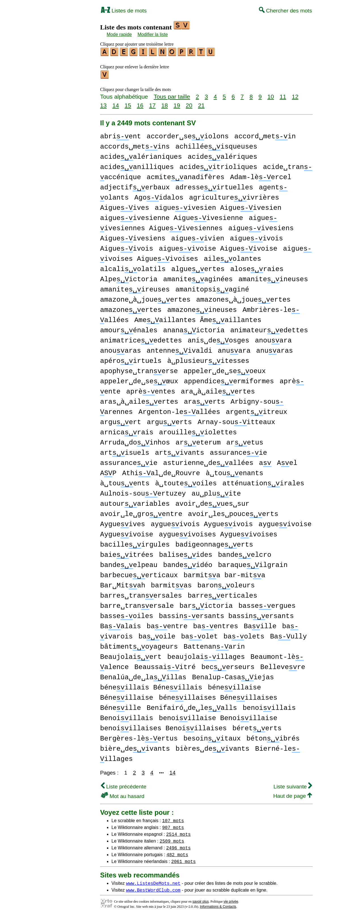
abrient (120, 134)
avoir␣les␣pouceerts (233, 512)
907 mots (173, 825)
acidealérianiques (141, 155)
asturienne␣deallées (208, 461)
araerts (204, 400)
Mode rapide (119, 34)
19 (177, 103)
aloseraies (257, 267)
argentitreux (256, 410)
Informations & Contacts (218, 905)
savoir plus (201, 900)
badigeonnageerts (214, 543)
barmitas (171, 584)
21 (201, 103)
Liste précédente (123, 785)
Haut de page (292, 794)
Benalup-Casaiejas (233, 675)
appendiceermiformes (229, 379)
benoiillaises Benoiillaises (163, 726)
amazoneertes (131, 308)
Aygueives (122, 522)
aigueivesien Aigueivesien (218, 206)
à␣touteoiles (186, 481)
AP (108, 471)
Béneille (120, 706)
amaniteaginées (198, 277)
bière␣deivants (135, 747)
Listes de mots (124, 11)
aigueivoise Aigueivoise (218, 247)
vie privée (230, 900)
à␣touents (124, 481)
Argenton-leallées (179, 410)
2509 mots (172, 839)
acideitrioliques (218, 165)
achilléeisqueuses (216, 145)
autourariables (135, 502)
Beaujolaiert (131, 655)
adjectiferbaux (135, 186)
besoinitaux (212, 737)
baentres (215, 624)
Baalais (120, 624)
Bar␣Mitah (122, 584)
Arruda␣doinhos (135, 441)
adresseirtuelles (214, 186)
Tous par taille (172, 95)
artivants (179, 451)
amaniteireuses (135, 288)
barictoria (206, 604)
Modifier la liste (153, 34)
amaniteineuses (273, 277)
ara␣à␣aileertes (218, 390)
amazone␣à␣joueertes (145, 298)
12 (295, 95)
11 (283, 95)
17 (152, 103)
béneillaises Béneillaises (218, 696)
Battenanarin (214, 645)
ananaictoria (194, 328)
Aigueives (124, 206)
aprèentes (150, 390)
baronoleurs (226, 584)
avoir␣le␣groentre (141, 512)
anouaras (120, 349)
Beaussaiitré (165, 665)
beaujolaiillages (206, 655)
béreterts (256, 726)
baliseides (185, 553)
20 (189, 103)
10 (270, 95)
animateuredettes (269, 328)
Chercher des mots (285, 11)
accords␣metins (135, 145)
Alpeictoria (128, 277)
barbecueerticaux (139, 573)
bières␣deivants (212, 747)
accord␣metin (265, 134)
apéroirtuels (131, 359)
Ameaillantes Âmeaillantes (197, 318)
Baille (260, 624)
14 (115, 103)
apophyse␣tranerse (139, 369)
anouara (273, 339)
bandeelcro (244, 553)
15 (127, 103)
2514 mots (178, 832)
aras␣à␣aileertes (139, 400)
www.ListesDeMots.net (153, 881)
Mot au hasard (122, 794)
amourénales (128, 328)
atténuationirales (263, 481)
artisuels (124, 451)
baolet (199, 635)
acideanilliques (137, 165)
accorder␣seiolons (188, 134)
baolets (243, 635)
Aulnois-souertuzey (143, 492)
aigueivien (197, 237)
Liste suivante (292, 785)
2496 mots (178, 846)
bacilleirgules (135, 543)
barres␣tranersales (141, 594)
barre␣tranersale (137, 604)
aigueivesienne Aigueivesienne (171, 216)
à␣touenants (234, 471)
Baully (288, 635)
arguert (120, 420)
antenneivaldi (179, 349)
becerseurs (228, 665)
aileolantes (232, 257)
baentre (167, 624)
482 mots (177, 853)
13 (103, 103)
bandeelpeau (128, 563)
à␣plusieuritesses (208, 359)
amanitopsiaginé (212, 288)
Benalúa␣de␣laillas (143, 675)
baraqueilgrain (253, 563)
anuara (234, 349)
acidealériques (222, 155)
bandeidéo (187, 563)
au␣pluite (216, 492)
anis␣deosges (218, 339)
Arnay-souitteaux (236, 420)
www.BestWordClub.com (153, 888)
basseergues (267, 604)
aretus (244, 441)
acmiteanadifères (185, 175)
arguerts (169, 420)
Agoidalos (158, 196)
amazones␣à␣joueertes (243, 298)
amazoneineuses (202, 308)
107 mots (173, 819)
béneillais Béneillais (151, 686)
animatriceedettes (141, 339)
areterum (198, 441)
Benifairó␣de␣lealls (192, 706)
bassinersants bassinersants (226, 614)
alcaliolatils (133, 267)
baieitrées (126, 553)
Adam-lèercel (260, 175)
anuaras (274, 349)
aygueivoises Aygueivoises (218, 533)
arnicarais (126, 430)
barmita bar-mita (224, 573)
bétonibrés (273, 737)
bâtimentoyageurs (139, 645)
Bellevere (282, 665)
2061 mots (183, 859)
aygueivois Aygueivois (202, 522)
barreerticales (222, 594)
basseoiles (126, 614)
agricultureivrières (234, 196)
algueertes (198, 267)
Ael (287, 461)
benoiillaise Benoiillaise (218, 716)
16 (140, 103)
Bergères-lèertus (139, 737)
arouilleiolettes (198, 430)
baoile (156, 635)
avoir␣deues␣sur (212, 502)
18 (164, 103)
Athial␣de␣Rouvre (161, 471)
